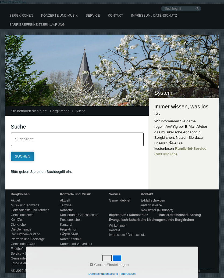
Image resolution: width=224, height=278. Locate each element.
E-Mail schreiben (153, 200)
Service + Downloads (26, 253)
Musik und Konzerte (25, 205)
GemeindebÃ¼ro (23, 244)
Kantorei (66, 224)
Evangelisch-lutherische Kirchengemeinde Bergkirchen (151, 220)
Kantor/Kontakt (70, 239)
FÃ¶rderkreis (69, 234)
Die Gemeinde (21, 229)
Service (93, 15)
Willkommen (117, 226)
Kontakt (115, 15)
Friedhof (17, 249)
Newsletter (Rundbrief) (157, 210)
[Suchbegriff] (181, 8)
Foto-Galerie (20, 263)
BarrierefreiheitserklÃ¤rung (37, 25)
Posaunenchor (70, 220)
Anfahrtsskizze (151, 205)
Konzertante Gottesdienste (79, 215)
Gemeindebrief (21, 258)
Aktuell (15, 200)
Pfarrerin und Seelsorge (28, 239)
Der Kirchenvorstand (25, 234)
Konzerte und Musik (59, 15)
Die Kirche (18, 224)
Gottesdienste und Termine (30, 210)
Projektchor (68, 229)
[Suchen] (197, 8)
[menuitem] (21, 15)
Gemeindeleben (22, 215)
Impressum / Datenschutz (154, 15)
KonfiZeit (17, 220)
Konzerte (66, 210)
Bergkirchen (21, 15)
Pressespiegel (70, 249)
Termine (66, 205)
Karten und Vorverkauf (76, 244)
